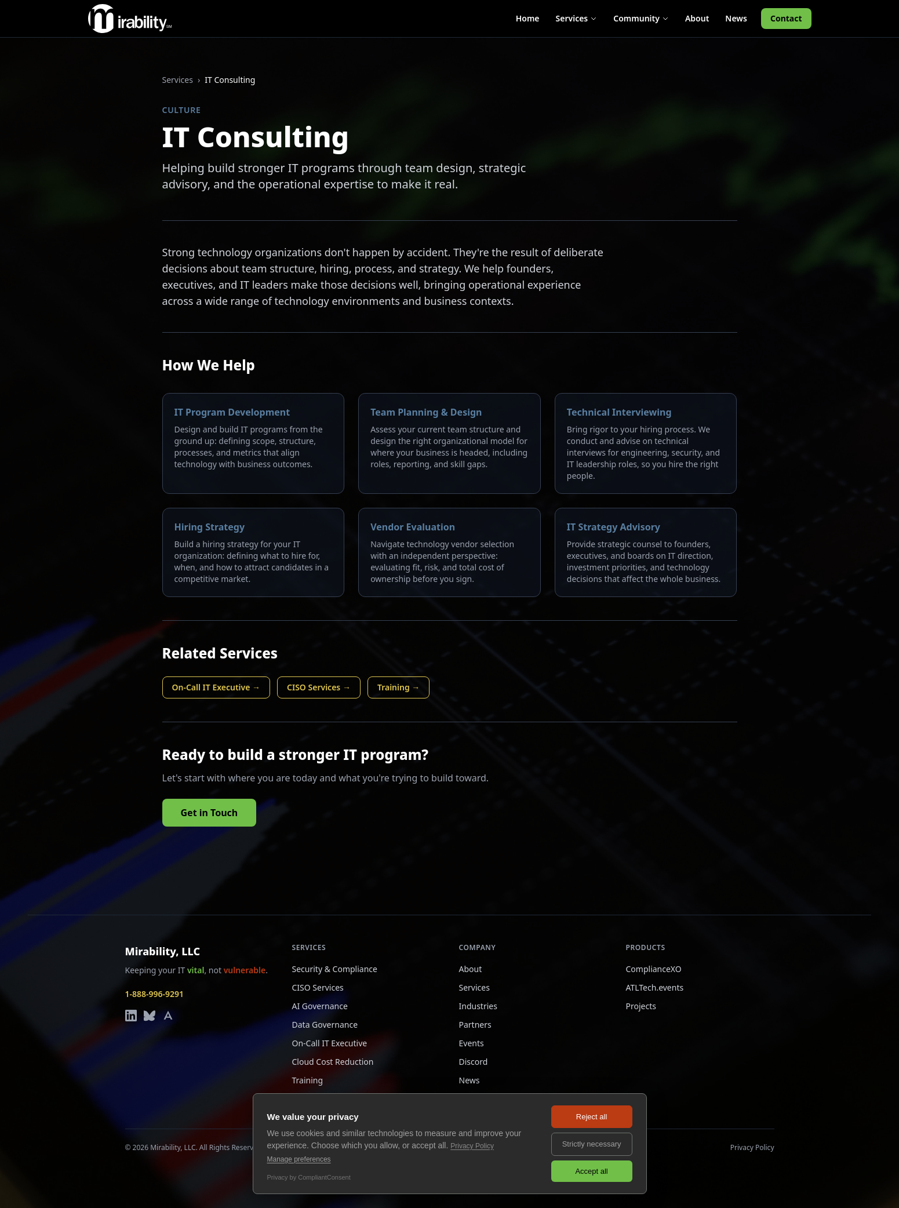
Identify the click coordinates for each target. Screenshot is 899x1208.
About (697, 18)
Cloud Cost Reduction (333, 1061)
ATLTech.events (655, 987)
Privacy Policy (752, 1147)
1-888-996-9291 (154, 993)
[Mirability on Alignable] (168, 1015)
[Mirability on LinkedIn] (131, 1015)
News (736, 18)
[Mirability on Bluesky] (149, 1015)
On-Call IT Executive (329, 1043)
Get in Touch (209, 812)
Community (641, 18)
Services (577, 18)
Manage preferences (299, 1159)
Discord (473, 1061)
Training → (398, 687)
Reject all (591, 1116)
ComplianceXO (654, 968)
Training (307, 1080)
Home (528, 18)
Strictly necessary (591, 1144)
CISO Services (318, 987)
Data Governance (325, 1024)
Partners (475, 1024)
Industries (478, 1005)
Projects (641, 1005)
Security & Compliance (334, 968)
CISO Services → (319, 687)
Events (471, 1043)
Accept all (591, 1171)
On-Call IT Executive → (216, 687)
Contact (786, 18)
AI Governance (320, 1005)
